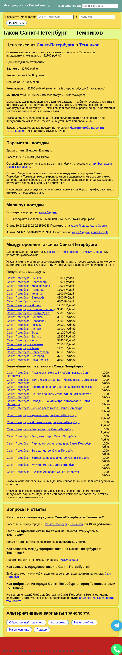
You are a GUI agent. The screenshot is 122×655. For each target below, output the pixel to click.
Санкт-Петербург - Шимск (23, 301)
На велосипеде (19, 629)
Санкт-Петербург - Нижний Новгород (31, 309)
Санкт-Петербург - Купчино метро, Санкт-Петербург (41, 464)
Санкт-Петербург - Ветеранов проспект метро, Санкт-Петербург (48, 457)
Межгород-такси (15, 5)
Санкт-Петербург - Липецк (24, 328)
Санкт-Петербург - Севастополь (28, 352)
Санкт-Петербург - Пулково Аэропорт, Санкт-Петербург (43, 471)
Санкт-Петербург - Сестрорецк (27, 281)
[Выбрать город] (100, 6)
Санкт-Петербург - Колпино (24, 293)
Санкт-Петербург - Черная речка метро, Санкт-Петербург (44, 408)
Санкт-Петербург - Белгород (25, 356)
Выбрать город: (69, 5)
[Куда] (97, 17)
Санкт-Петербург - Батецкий (25, 297)
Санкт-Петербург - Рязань (24, 324)
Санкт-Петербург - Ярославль (26, 320)
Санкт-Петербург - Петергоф (25, 289)
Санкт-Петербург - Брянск (24, 336)
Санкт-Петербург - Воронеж (25, 317)
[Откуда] (55, 17)
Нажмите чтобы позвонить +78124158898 (75, 251)
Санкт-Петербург (41, 5)
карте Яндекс (48, 212)
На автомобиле (84, 622)
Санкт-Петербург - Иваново (25, 344)
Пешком (41, 629)
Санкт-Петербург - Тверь (23, 348)
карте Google (98, 225)
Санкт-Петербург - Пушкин (24, 278)
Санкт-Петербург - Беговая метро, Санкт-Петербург (41, 450)
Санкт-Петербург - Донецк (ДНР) (28, 313)
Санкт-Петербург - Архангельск (27, 359)
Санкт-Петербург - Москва (24, 305)
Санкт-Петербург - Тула (22, 332)
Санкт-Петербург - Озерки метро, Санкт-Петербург (40, 429)
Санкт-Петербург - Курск (23, 340)
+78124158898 (69, 559)
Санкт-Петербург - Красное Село (28, 285)
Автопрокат (58, 622)
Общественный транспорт (26, 622)
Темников (89, 45)
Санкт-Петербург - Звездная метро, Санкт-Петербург (41, 436)
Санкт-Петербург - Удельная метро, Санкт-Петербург (41, 415)
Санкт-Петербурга (55, 45)
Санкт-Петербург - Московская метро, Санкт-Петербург (43, 422)
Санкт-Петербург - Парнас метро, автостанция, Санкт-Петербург (49, 443)
